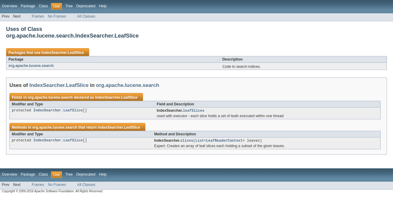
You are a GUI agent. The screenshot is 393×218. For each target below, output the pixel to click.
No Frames (57, 16)
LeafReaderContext (224, 141)
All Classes (86, 16)
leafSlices (193, 110)
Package (28, 6)
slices (186, 141)
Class (43, 6)
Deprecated (86, 6)
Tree (69, 6)
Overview (9, 6)
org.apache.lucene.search (31, 66)
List (199, 141)
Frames (38, 16)
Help (102, 6)
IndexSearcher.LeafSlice (62, 53)
